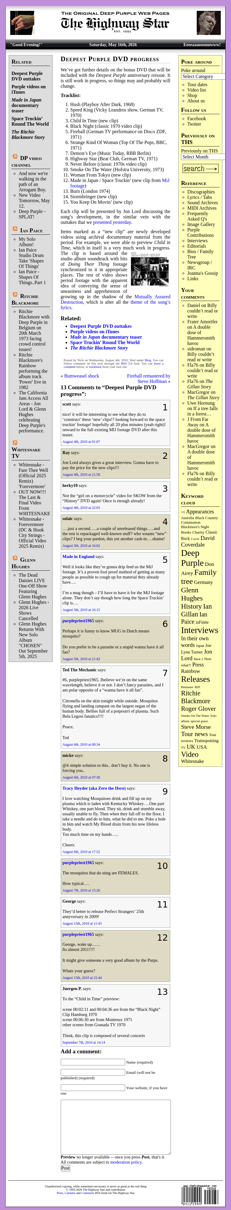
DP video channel (26, 161)
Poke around (193, 70)
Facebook (196, 118)
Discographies (201, 191)
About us (196, 100)
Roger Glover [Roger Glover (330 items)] (198, 708)
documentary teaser (26, 105)
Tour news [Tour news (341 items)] (194, 734)
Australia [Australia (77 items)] (187, 518)
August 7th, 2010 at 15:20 (81, 890)
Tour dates (197, 84)
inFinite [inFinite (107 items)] (202, 622)
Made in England (78, 556)
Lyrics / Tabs (199, 197)
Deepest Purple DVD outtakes (27, 76)
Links (192, 278)
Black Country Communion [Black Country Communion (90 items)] (199, 520)
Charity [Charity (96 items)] (198, 532)
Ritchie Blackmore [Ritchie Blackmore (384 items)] (195, 697)
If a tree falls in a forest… (202, 411)
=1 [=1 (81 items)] (183, 512)
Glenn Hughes (23, 562)
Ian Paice (31, 230)
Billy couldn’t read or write (202, 311)
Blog (148, 360)
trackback (95, 366)
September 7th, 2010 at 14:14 (84, 1042)
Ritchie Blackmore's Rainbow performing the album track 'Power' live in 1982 (33, 371)
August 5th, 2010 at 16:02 (81, 546)
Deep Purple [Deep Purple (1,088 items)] (192, 558)
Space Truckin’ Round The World (30, 121)
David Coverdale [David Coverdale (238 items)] (198, 541)
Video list (196, 89)
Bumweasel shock (81, 375)
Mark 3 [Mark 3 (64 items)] (198, 659)
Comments (87, 1193)
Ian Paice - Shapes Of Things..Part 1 (32, 277)
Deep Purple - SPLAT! (32, 214)
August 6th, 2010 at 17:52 (81, 852)
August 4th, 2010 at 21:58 (81, 474)
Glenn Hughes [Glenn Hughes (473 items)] (192, 594)
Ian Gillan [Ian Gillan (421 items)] (196, 610)
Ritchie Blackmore (25, 299)
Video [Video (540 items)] (190, 754)
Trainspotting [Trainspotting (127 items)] (206, 740)
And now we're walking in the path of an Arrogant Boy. (33, 181)
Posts (60, 1193)
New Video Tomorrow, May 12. (34, 200)
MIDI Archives (202, 208)
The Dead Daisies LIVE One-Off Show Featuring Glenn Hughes (33, 585)
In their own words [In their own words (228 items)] (195, 641)
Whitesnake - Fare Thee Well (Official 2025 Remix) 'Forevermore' (33, 475)
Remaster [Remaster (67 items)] (187, 687)
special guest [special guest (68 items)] (199, 721)
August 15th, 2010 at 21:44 (82, 978)
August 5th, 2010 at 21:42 (81, 659)
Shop (192, 95)
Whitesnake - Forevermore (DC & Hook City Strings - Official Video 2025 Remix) (32, 532)
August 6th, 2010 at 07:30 (81, 777)
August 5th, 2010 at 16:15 (81, 610)
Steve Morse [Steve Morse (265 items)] (196, 726)
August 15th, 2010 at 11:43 (82, 923)
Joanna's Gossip (202, 273)
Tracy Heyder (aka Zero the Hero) (94, 788)
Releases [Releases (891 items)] (195, 679)
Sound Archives (202, 202)
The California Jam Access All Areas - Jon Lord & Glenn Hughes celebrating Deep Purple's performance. (33, 411)
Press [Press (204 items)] (198, 665)
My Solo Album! (27, 242)
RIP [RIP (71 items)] (197, 687)
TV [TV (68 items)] (183, 747)
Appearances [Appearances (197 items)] (200, 512)
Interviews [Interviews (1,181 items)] (199, 630)
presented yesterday (112, 222)
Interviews (197, 240)
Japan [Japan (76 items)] (200, 646)
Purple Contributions (200, 232)
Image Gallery (201, 224)
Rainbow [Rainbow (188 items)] (190, 671)
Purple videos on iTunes (94, 331)
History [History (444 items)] (191, 606)
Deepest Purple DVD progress (110, 59)
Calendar (70, 1193)
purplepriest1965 (78, 620)
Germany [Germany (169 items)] (203, 582)
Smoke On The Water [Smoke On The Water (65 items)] (195, 715)
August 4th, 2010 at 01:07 (81, 442)
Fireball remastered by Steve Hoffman (148, 378)
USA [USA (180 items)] (201, 747)
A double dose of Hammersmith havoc (201, 335)
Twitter (194, 124)
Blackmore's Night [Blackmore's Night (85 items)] (195, 527)
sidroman (196, 348)
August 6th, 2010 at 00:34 (81, 744)
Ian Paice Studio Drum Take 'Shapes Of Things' (31, 258)
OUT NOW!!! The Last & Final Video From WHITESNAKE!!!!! (38, 502)
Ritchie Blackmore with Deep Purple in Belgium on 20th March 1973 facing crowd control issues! (34, 330)
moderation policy (126, 1162)
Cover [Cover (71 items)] (195, 539)
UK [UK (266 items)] (191, 746)
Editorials (196, 246)
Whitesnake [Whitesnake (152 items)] (192, 761)
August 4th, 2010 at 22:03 (81, 508)
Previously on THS (199, 150)
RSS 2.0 (126, 363)
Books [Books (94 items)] (186, 532)
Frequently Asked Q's (197, 216)
